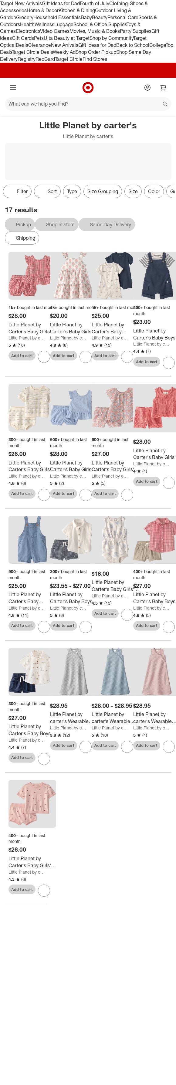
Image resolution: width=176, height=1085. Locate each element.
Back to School (132, 45)
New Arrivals (64, 45)
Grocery (24, 17)
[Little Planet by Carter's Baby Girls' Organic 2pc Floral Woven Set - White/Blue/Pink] (115, 466)
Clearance (39, 45)
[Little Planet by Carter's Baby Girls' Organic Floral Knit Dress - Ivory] (74, 328)
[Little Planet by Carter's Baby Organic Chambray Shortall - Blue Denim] (32, 598)
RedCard (45, 59)
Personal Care (122, 17)
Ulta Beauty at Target (67, 38)
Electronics (28, 31)
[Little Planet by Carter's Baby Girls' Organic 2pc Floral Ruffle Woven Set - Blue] (74, 466)
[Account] (147, 87)
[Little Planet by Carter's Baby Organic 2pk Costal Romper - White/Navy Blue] (115, 328)
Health (27, 24)
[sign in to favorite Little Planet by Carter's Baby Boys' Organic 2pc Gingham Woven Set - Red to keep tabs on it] (169, 627)
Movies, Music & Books (94, 31)
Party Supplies (135, 31)
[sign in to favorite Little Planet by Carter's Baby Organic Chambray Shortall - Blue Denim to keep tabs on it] (44, 627)
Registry (27, 59)
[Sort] (47, 191)
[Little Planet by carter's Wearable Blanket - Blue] (115, 718)
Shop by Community (111, 38)
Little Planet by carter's (27, 337)
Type (72, 191)
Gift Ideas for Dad (61, 3)
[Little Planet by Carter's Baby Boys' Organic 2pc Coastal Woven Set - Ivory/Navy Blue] (32, 730)
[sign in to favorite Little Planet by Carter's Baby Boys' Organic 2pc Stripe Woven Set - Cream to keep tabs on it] (86, 627)
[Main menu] (12, 87)
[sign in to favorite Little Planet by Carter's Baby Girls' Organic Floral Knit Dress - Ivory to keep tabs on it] (86, 357)
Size (133, 191)
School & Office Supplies (100, 24)
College (157, 45)
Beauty (99, 17)
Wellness (44, 24)
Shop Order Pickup (96, 52)
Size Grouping (102, 191)
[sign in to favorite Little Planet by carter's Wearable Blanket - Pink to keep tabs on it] (169, 747)
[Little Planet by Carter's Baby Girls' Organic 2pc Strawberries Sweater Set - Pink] (32, 862)
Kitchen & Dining (77, 10)
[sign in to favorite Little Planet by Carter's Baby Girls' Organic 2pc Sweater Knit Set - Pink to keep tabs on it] (169, 483)
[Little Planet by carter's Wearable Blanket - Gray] (74, 718)
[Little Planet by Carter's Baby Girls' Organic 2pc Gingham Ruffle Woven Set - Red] (32, 328)
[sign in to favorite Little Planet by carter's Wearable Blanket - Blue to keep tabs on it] (127, 747)
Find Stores (95, 59)
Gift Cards (23, 38)
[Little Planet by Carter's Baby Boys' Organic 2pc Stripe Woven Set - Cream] (74, 598)
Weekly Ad (64, 52)
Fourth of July (94, 3)
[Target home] (88, 88)
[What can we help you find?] (88, 104)
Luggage (63, 24)
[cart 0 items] (163, 87)
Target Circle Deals (32, 52)
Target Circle (69, 59)
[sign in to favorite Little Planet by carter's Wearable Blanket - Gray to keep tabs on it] (86, 747)
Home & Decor (43, 10)
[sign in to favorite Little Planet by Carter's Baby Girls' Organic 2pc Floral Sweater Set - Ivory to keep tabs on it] (44, 495)
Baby (86, 17)
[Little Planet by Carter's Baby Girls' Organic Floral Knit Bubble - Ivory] (115, 586)
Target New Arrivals (21, 3)
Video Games (54, 31)
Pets (39, 38)
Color (154, 191)
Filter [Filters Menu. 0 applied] (17, 191)
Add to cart (22, 355)
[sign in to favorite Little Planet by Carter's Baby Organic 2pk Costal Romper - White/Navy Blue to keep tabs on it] (127, 357)
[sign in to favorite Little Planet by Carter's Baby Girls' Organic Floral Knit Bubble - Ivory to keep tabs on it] (127, 615)
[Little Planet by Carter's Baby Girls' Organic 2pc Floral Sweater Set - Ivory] (32, 466)
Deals (22, 45)
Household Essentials (57, 17)
